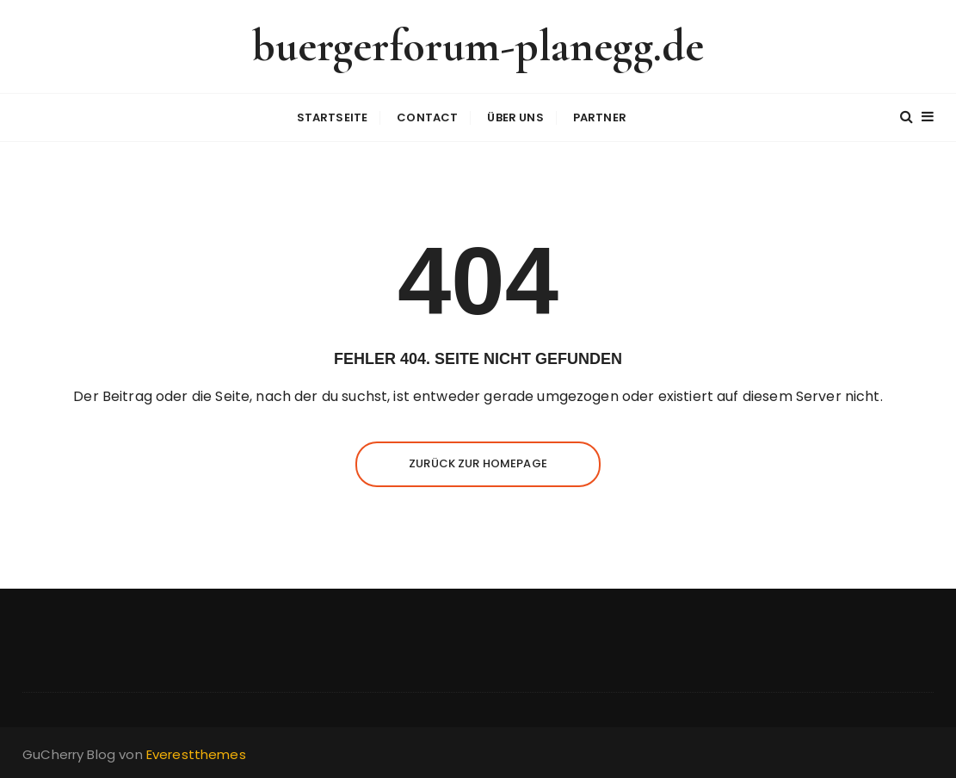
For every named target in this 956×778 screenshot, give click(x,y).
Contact (427, 117)
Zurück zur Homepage (478, 463)
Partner (599, 117)
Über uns (515, 117)
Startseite (332, 117)
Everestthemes (196, 754)
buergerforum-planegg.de (478, 46)
